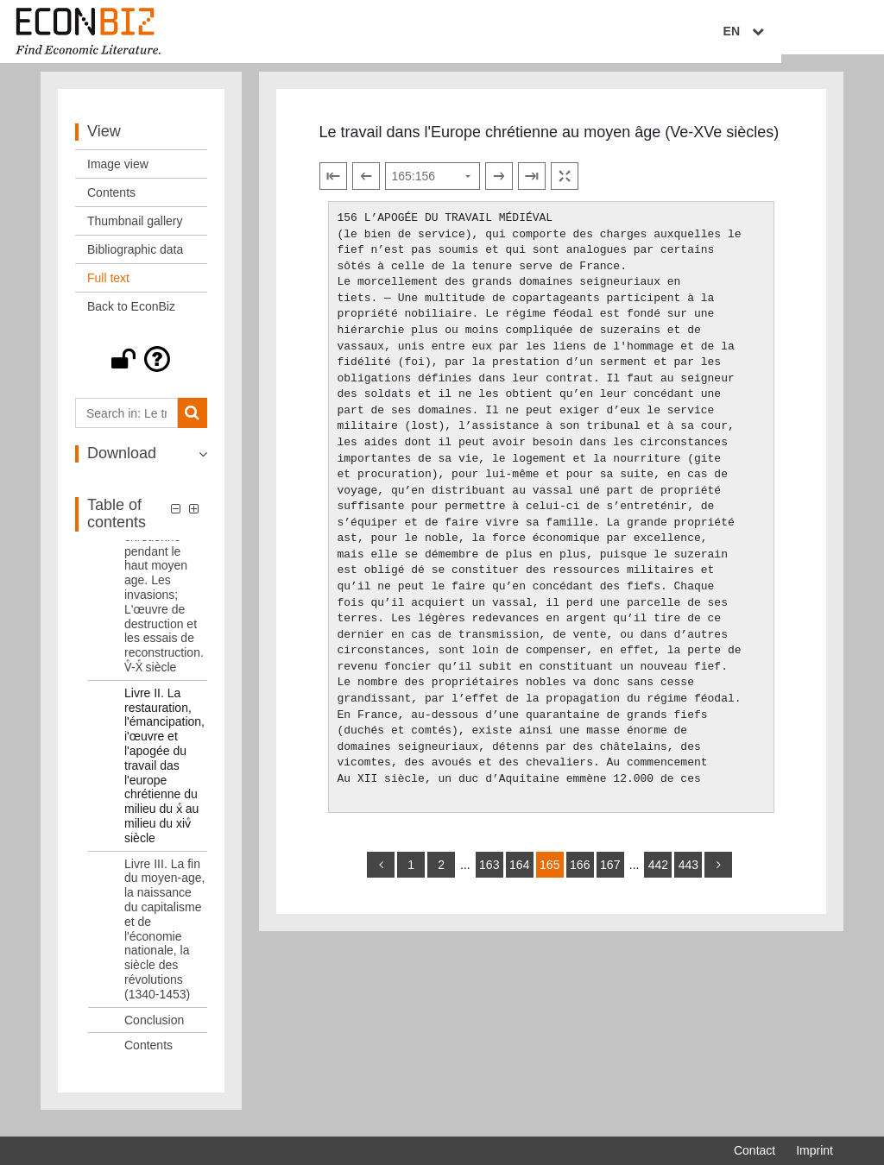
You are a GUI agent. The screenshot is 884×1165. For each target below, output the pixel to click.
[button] (141, 369)
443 (688, 874)
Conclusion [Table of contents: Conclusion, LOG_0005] (154, 1029)
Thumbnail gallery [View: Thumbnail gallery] (135, 231)
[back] (381, 874)
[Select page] (432, 186)
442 (658, 874)
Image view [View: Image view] (117, 174)
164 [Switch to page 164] (519, 874)
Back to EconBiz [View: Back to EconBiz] (131, 317)
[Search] (192, 423)
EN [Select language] (821, 32)
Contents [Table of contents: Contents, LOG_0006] (148, 1055)
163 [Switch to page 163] (489, 874)
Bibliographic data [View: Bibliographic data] (135, 260)
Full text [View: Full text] (108, 288)
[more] (718, 874)
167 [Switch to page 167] (610, 874)
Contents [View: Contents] (111, 203)
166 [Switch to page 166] (580, 874)
